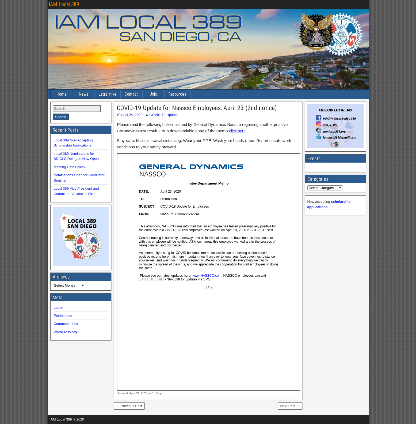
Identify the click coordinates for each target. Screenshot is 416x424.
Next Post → (290, 406)
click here (237, 131)
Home (61, 94)
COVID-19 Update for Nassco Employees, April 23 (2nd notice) (197, 108)
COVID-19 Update (164, 115)
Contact (131, 94)
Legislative (107, 94)
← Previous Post (129, 406)
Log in (58, 307)
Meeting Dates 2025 (69, 167)
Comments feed (66, 324)
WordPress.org (65, 332)
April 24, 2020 (132, 115)
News (83, 94)
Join (153, 94)
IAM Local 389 (64, 4)
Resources (177, 94)
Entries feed (63, 316)
